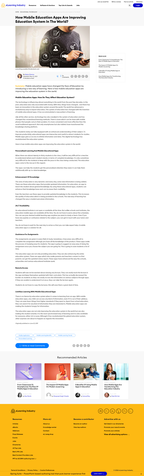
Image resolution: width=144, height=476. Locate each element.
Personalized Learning (25, 338)
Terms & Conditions (18, 470)
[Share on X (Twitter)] (75, 76)
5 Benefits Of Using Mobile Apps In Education (109, 71)
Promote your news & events (114, 427)
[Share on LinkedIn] (79, 76)
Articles (15, 424)
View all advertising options (116, 434)
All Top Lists (17, 448)
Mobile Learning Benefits (44, 335)
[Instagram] (130, 411)
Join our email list (103, 2)
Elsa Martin (27, 396)
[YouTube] (118, 411)
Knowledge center (49, 427)
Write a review (116, 2)
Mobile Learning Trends (65, 335)
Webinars (16, 431)
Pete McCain (116, 396)
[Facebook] (100, 411)
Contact (46, 431)
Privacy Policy (33, 470)
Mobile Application (24, 335)
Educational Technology (28, 12)
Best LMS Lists (18, 452)
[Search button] (130, 5)
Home (17, 12)
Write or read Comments (32, 345)
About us (46, 424)
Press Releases (18, 434)
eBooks (15, 427)
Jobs (14, 441)
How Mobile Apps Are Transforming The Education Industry (110, 77)
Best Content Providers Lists (23, 455)
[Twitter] (106, 411)
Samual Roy (86, 396)
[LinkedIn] (112, 411)
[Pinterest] (124, 411)
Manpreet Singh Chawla (61, 396)
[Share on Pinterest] (86, 76)
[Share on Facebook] (72, 76)
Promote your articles (112, 431)
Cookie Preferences (47, 470)
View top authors (80, 427)
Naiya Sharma (29, 74)
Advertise (139, 2)
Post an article (128, 2)
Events (15, 438)
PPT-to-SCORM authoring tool (24, 459)
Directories (17, 445)
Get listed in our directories (114, 424)
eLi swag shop (48, 434)
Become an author (80, 424)
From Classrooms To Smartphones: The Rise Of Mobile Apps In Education (111, 60)
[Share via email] (82, 76)
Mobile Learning (22, 382)
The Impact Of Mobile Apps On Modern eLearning (108, 66)
